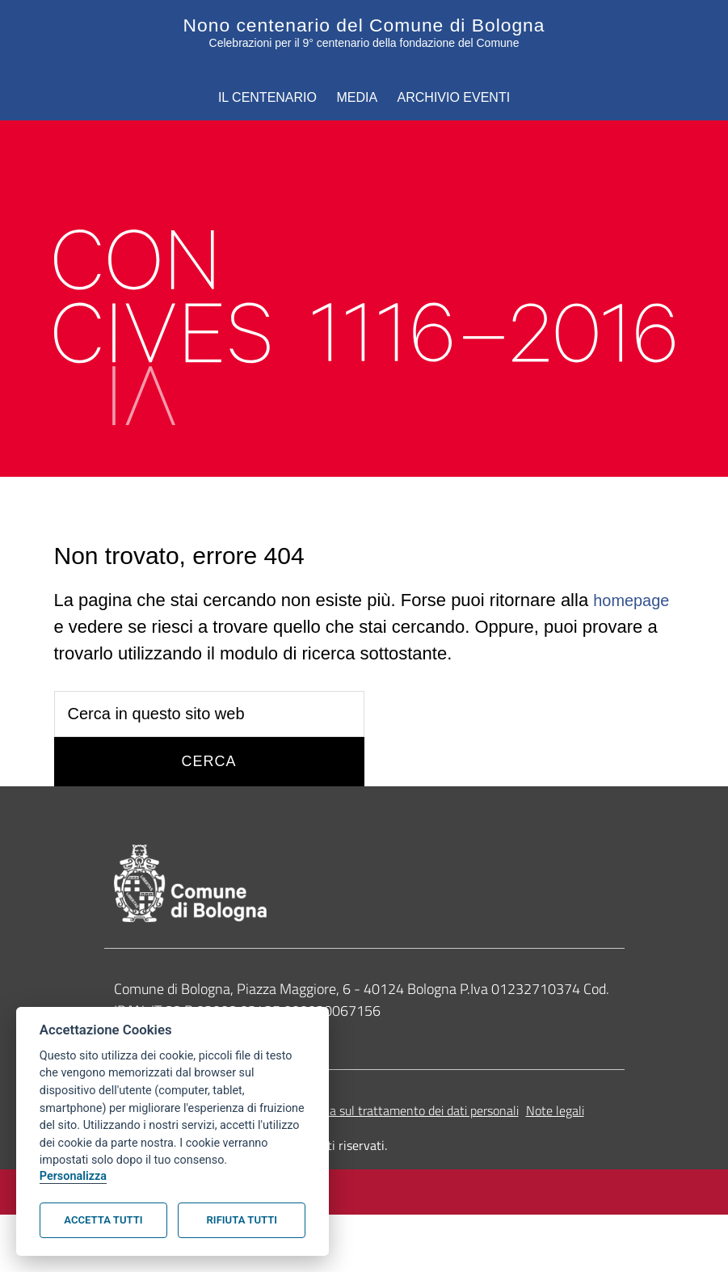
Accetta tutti (103, 1220)
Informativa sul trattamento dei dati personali (396, 1111)
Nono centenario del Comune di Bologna (364, 24)
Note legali (555, 1111)
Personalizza (73, 1176)
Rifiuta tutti (242, 1220)
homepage (96, 624)
